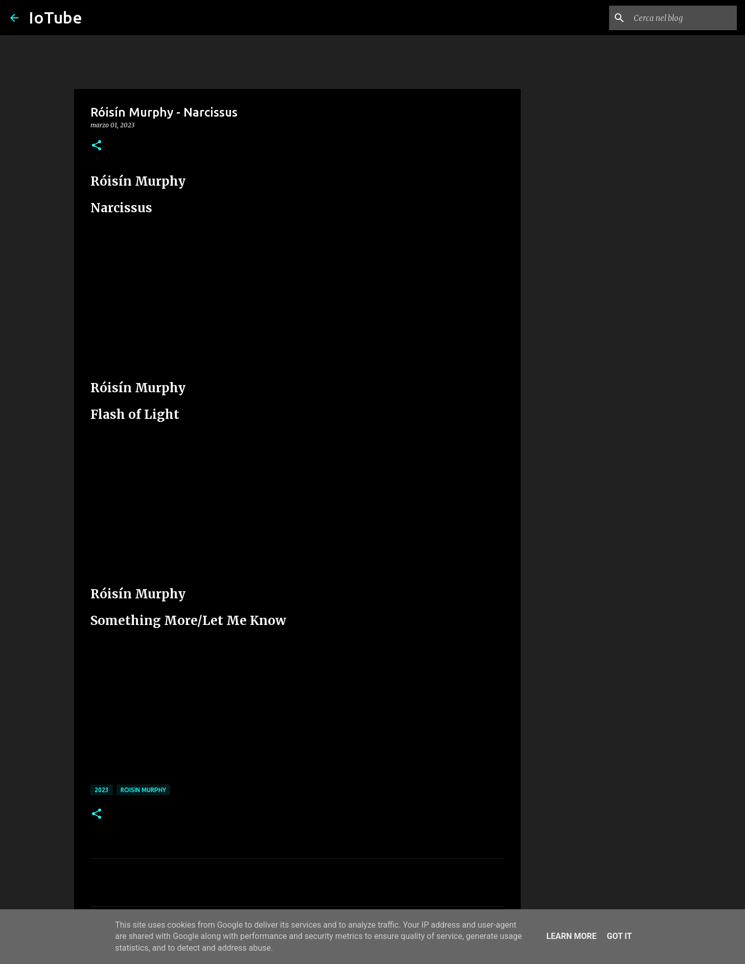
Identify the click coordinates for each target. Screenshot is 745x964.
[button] (96, 146)
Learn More (571, 936)
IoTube (55, 17)
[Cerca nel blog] (683, 18)
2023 (102, 790)
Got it (619, 936)
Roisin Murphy (143, 790)
